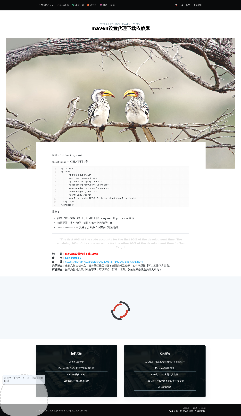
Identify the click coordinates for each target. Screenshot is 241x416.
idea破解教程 (165, 387)
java (117, 24)
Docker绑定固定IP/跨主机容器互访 (76, 368)
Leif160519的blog (45, 5)
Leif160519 (73, 257)
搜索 (112, 5)
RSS (188, 5)
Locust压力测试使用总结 (76, 380)
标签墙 (186, 408)
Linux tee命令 (76, 361)
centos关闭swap (76, 374)
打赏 (103, 5)
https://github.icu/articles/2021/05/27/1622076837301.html (104, 261)
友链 (203, 408)
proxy (136, 24)
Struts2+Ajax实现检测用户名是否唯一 (164, 361)
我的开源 (63, 5)
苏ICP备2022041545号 (75, 410)
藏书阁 (92, 5)
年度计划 (78, 5)
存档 (195, 408)
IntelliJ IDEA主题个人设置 (164, 374)
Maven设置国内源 (164, 368)
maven (126, 24)
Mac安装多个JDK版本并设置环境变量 (164, 380)
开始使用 (198, 5)
